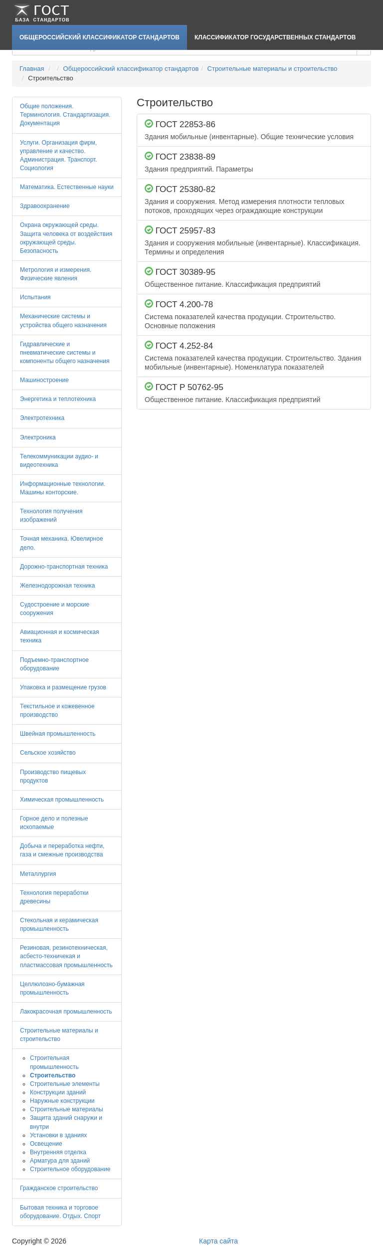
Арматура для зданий (60, 1160)
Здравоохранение (45, 206)
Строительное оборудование (70, 1169)
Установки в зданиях (58, 1135)
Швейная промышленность (57, 733)
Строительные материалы (66, 1109)
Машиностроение (44, 380)
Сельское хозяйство (48, 752)
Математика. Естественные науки (67, 187)
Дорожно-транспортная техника (64, 566)
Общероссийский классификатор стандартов (99, 37)
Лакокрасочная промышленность (66, 1011)
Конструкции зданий (58, 1092)
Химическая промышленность (62, 799)
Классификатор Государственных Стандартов (275, 37)
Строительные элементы (65, 1083)
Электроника (38, 437)
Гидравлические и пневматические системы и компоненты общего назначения (64, 353)
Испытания (35, 297)
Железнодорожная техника (57, 585)
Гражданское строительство (59, 1188)
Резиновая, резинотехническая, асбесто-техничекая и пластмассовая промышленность (66, 956)
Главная (31, 68)
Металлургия (38, 873)
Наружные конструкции (62, 1100)
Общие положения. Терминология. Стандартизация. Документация (65, 115)
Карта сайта (218, 1241)
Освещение (46, 1143)
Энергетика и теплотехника (58, 399)
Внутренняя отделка (58, 1152)
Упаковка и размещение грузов (63, 687)
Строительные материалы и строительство (272, 68)
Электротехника (42, 418)
